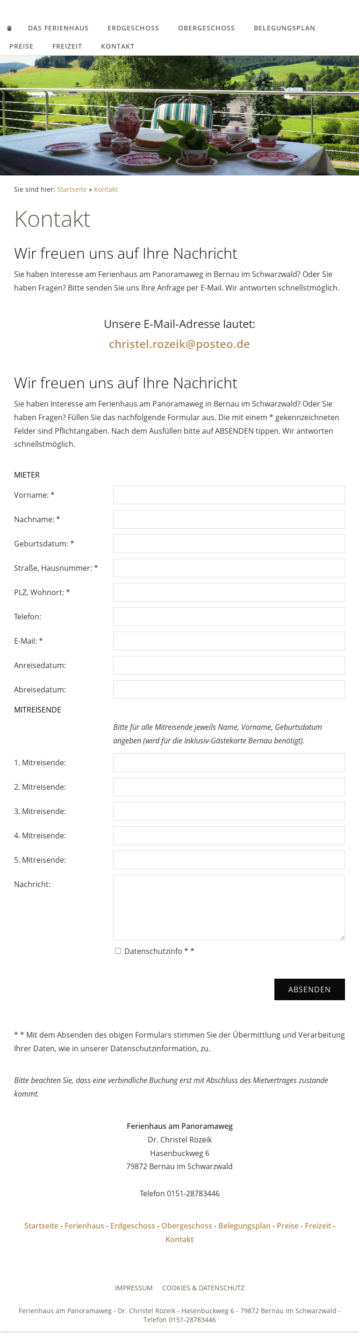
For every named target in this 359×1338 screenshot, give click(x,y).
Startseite (72, 189)
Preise (21, 46)
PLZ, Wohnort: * (42, 592)
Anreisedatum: (40, 665)
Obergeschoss (206, 27)
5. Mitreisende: (40, 860)
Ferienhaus (84, 1226)
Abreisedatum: (40, 689)
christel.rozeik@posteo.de (179, 343)
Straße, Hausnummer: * (56, 568)
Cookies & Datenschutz (203, 1287)
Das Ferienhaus (58, 27)
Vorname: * (34, 495)
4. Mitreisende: (40, 835)
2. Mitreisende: (40, 787)
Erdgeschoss (133, 27)
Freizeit (67, 46)
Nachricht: (32, 884)
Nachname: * (37, 519)
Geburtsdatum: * (44, 543)
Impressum (134, 1287)
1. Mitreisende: (40, 762)
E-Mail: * (28, 641)
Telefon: (27, 616)
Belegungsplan (285, 27)
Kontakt (118, 46)
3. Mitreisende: (40, 811)
